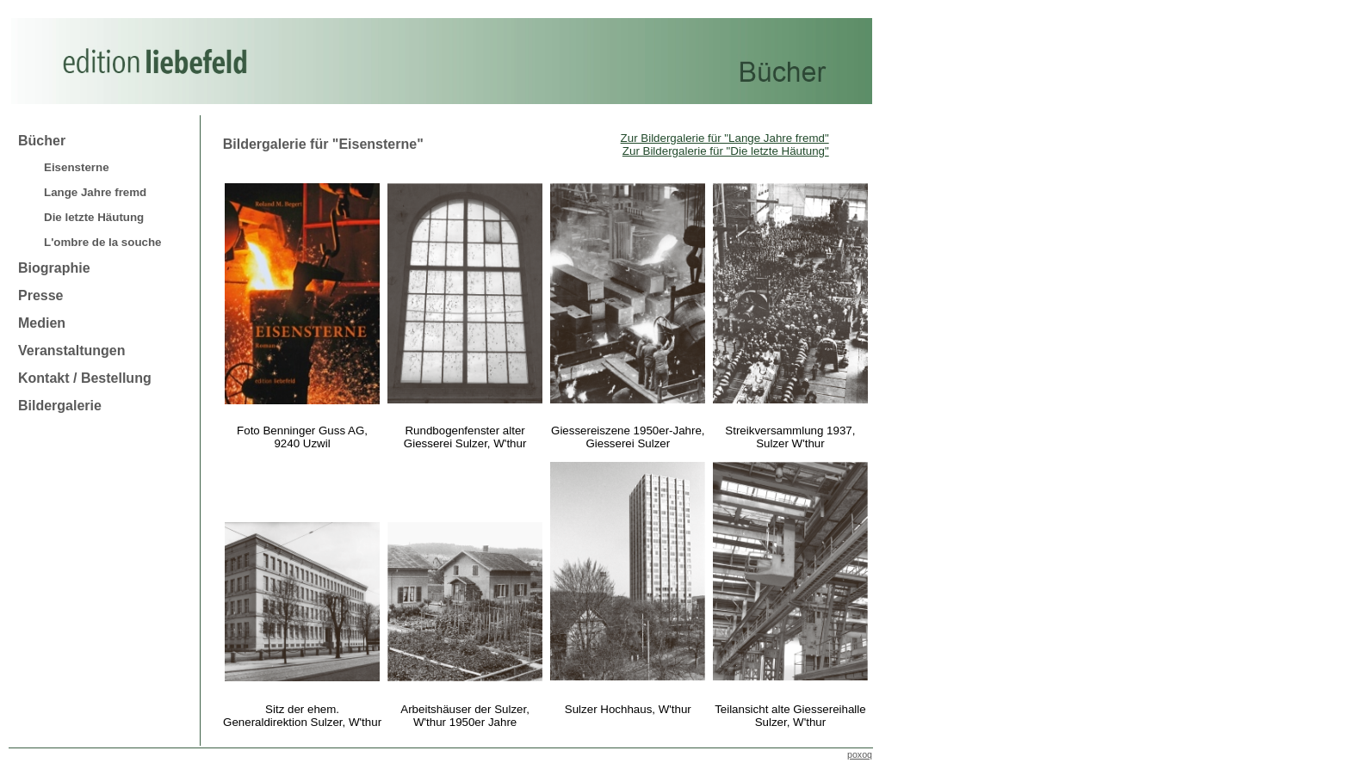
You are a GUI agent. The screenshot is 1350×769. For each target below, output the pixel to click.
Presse (41, 295)
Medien (41, 323)
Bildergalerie (60, 405)
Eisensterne (76, 167)
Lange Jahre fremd (95, 192)
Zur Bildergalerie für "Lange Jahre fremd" (725, 138)
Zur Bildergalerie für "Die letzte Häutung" (725, 151)
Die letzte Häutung (94, 217)
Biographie (54, 268)
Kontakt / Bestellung (85, 378)
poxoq (859, 754)
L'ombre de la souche (102, 242)
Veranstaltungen (71, 350)
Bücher (41, 140)
